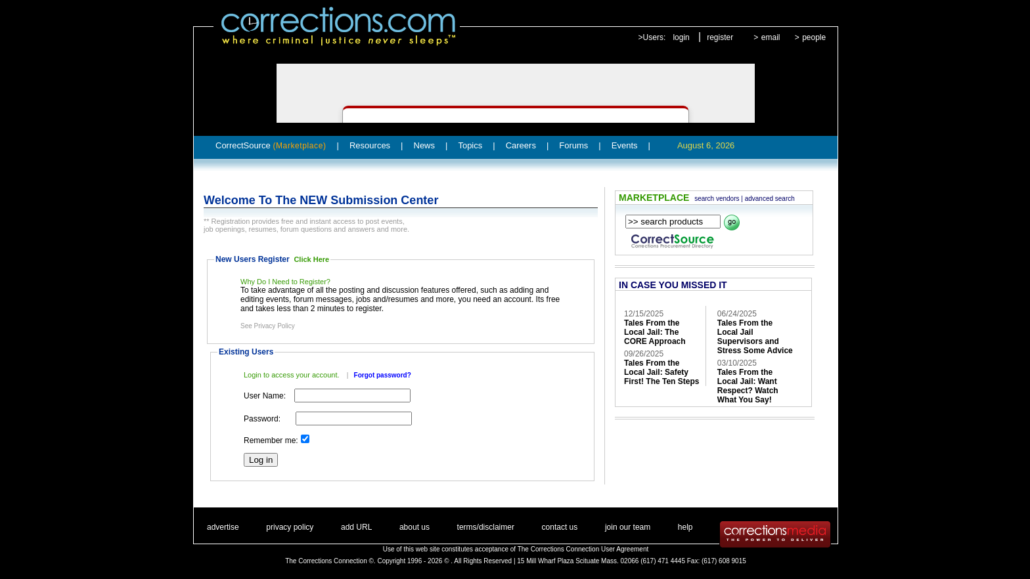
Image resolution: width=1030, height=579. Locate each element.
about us (414, 527)
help (685, 527)
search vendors (716, 198)
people (814, 37)
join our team (627, 527)
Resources (369, 145)
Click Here (311, 259)
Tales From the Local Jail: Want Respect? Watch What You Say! (747, 386)
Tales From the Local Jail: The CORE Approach (655, 332)
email (770, 37)
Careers (521, 145)
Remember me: (271, 440)
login (681, 37)
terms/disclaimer (485, 527)
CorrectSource (270, 145)
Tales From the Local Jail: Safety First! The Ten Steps (661, 372)
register (720, 37)
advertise (223, 527)
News (425, 145)
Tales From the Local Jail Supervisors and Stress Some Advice (755, 336)
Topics (470, 145)
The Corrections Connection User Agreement (583, 549)
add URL (356, 527)
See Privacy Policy (267, 326)
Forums (573, 145)
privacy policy (289, 527)
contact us (560, 527)
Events (625, 145)
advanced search (770, 198)
